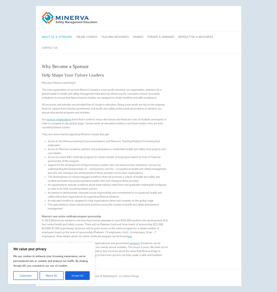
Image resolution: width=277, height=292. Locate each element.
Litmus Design (131, 276)
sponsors (134, 243)
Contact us (50, 47)
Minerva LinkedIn (225, 20)
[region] (51, 263)
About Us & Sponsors (57, 37)
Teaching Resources (115, 37)
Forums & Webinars (160, 37)
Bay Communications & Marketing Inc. (97, 276)
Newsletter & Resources (195, 37)
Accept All (77, 275)
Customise (26, 275)
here (129, 236)
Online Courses (86, 37)
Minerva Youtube (220, 20)
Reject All (51, 275)
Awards (138, 37)
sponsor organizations (58, 119)
